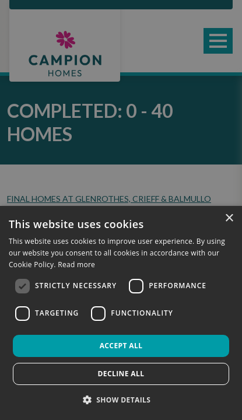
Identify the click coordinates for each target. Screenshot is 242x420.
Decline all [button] (121, 374)
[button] (121, 400)
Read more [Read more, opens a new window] (76, 265)
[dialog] (121, 313)
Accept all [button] (121, 346)
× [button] (229, 218)
